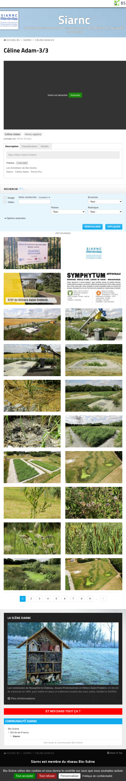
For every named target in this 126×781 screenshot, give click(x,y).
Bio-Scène (13, 728)
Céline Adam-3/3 (44, 40)
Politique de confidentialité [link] (97, 776)
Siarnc (74, 19)
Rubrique (93, 207)
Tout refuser (47, 776)
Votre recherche (27, 197)
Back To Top (116, 753)
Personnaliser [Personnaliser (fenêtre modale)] (70, 776)
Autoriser (75, 95)
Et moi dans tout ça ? (63, 711)
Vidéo (11, 202)
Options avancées (16, 218)
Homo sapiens (33, 134)
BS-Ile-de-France (20, 732)
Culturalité (22, 163)
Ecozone (93, 197)
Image (11, 197)
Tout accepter (24, 776)
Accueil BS (13, 40)
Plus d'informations (23, 698)
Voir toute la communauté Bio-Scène (63, 742)
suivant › (103, 599)
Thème (54, 207)
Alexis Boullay (23, 138)
